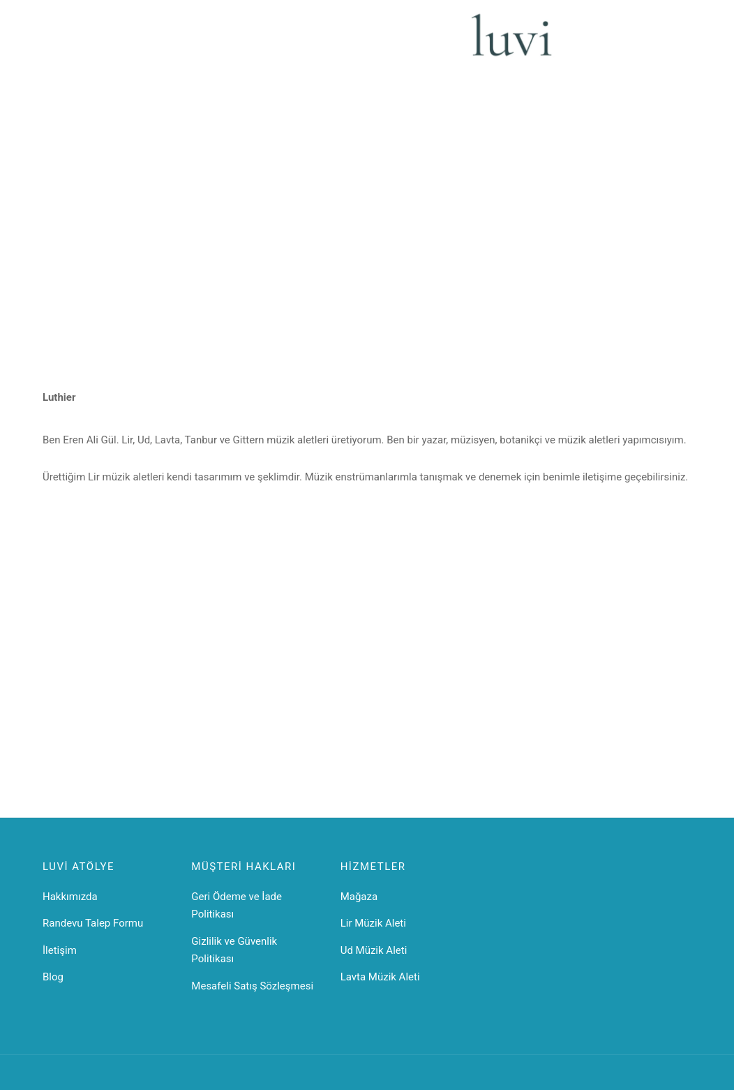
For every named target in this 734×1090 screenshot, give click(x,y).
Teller (383, 42)
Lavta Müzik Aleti (380, 977)
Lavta (235, 42)
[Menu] (51, 43)
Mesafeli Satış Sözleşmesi (252, 986)
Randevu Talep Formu (93, 923)
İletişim (429, 42)
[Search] (84, 43)
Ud (201, 42)
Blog (53, 977)
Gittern (281, 42)
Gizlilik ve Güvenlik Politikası (234, 950)
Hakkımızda (70, 896)
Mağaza (358, 896)
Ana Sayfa (127, 42)
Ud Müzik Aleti (373, 950)
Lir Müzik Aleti (373, 923)
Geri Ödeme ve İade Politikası (236, 905)
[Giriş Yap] (647, 43)
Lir (173, 42)
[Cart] (683, 43)
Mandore (333, 42)
